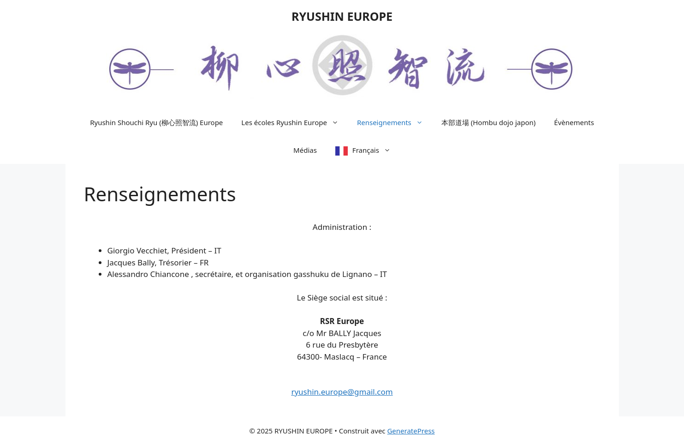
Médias (305, 150)
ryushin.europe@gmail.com (342, 391)
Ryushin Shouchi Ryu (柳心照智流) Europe (156, 122)
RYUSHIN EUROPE (342, 16)
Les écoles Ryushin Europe (294, 122)
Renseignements (394, 122)
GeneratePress (410, 430)
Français (376, 150)
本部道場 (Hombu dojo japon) (488, 122)
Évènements (574, 122)
